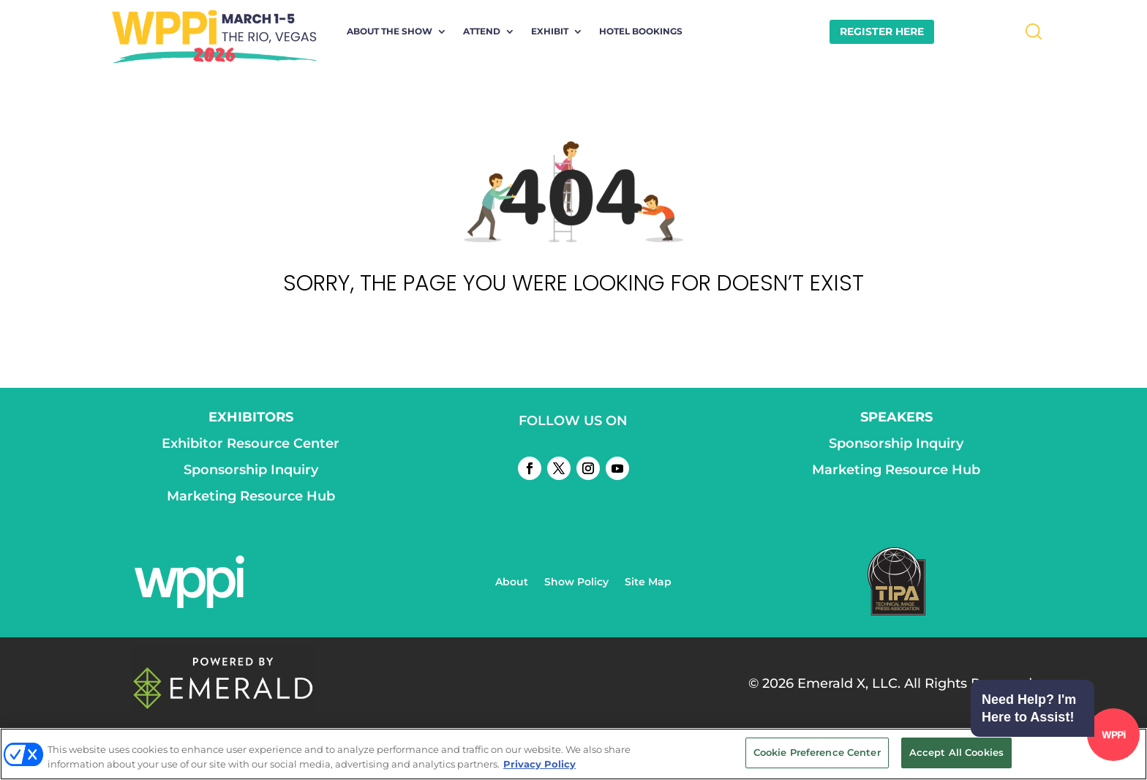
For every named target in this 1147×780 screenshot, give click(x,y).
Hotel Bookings (640, 31)
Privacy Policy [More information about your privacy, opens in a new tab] (539, 764)
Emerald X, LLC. (848, 683)
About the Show (389, 31)
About (511, 582)
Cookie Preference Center (817, 752)
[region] (573, 754)
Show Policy (576, 582)
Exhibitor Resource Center (250, 443)
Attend (481, 31)
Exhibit (549, 31)
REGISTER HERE (882, 31)
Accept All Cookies (956, 752)
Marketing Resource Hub (251, 496)
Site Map (648, 582)
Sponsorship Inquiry (251, 470)
